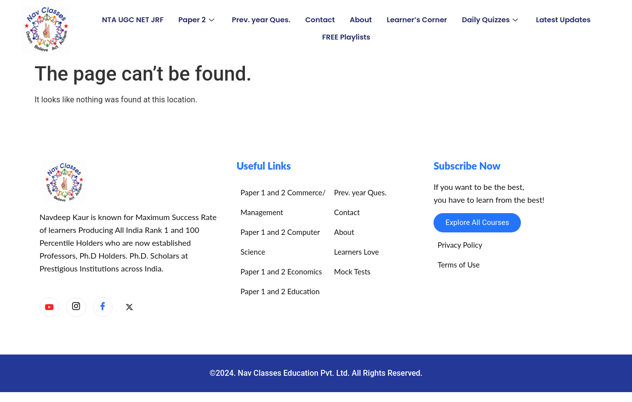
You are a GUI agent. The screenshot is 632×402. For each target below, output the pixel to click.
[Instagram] (76, 307)
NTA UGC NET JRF (128, 20)
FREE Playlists (346, 37)
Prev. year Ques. (259, 20)
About (361, 20)
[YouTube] (49, 307)
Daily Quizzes (493, 20)
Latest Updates (568, 20)
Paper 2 (193, 20)
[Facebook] (103, 307)
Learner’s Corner (418, 20)
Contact (319, 20)
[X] (129, 307)
